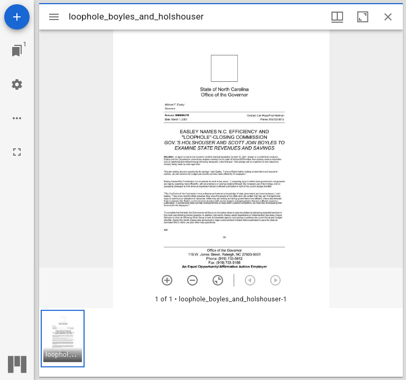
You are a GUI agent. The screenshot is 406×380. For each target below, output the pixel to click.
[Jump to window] (17, 50)
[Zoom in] (167, 280)
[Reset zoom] (217, 280)
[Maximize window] (362, 17)
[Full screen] (17, 152)
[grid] (221, 342)
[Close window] (388, 17)
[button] (62, 338)
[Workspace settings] (17, 84)
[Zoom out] (192, 280)
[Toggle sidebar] (54, 17)
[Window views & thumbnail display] (337, 17)
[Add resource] (17, 17)
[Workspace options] (17, 118)
